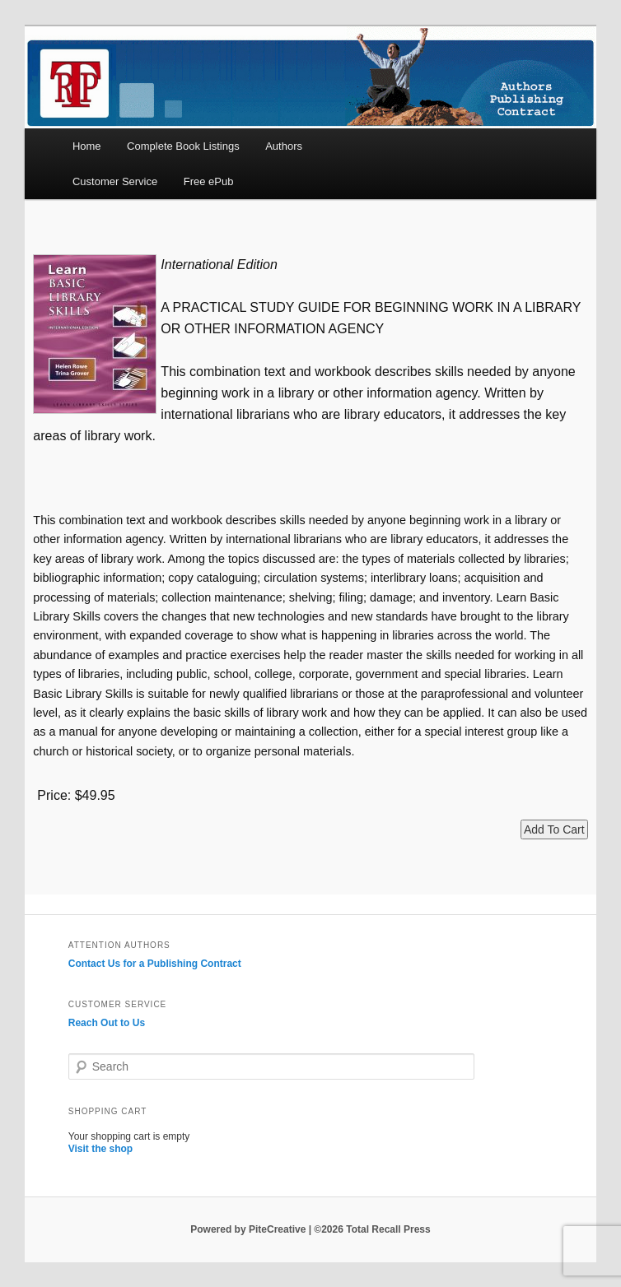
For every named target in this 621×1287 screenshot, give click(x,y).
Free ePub (209, 181)
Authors (283, 146)
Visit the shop (100, 1149)
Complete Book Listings (183, 146)
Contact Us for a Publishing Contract (154, 963)
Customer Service (114, 181)
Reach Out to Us (106, 1023)
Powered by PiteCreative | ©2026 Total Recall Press (310, 1229)
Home (86, 146)
